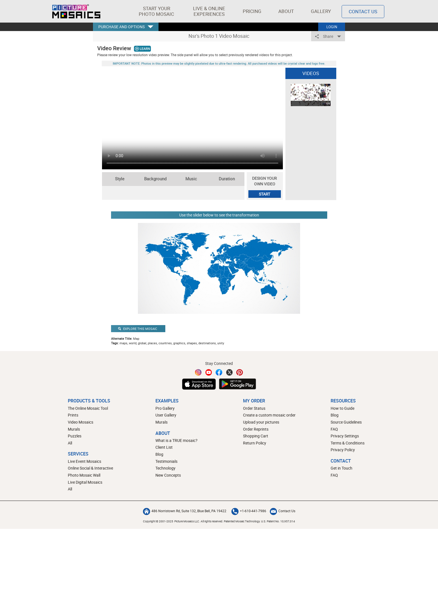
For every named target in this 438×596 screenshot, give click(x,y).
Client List (164, 447)
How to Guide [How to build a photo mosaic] (342, 408)
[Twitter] (229, 372)
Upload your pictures (261, 422)
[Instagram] (198, 372)
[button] (156, 11)
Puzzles (74, 436)
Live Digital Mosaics (85, 482)
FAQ (334, 429)
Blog (159, 454)
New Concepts (168, 475)
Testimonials (166, 461)
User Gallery (165, 415)
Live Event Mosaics (84, 461)
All (70, 443)
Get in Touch (341, 468)
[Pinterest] (239, 372)
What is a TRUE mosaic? (176, 440)
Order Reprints (255, 429)
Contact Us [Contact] (363, 11)
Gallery (321, 11)
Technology (165, 468)
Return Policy (254, 443)
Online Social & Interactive (90, 468)
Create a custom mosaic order (269, 415)
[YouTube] (208, 372)
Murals (74, 429)
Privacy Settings (345, 436)
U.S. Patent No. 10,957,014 (278, 521)
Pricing (252, 11)
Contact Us (282, 511)
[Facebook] (219, 372)
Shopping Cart (255, 436)
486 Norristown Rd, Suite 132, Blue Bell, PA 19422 (184, 511)
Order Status (254, 408)
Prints (73, 415)
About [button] (287, 11)
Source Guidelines (346, 422)
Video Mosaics (80, 422)
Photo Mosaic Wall (84, 475)
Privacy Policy (343, 449)
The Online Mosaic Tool (88, 408)
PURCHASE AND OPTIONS (121, 26)
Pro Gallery (165, 408)
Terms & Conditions (348, 443)
